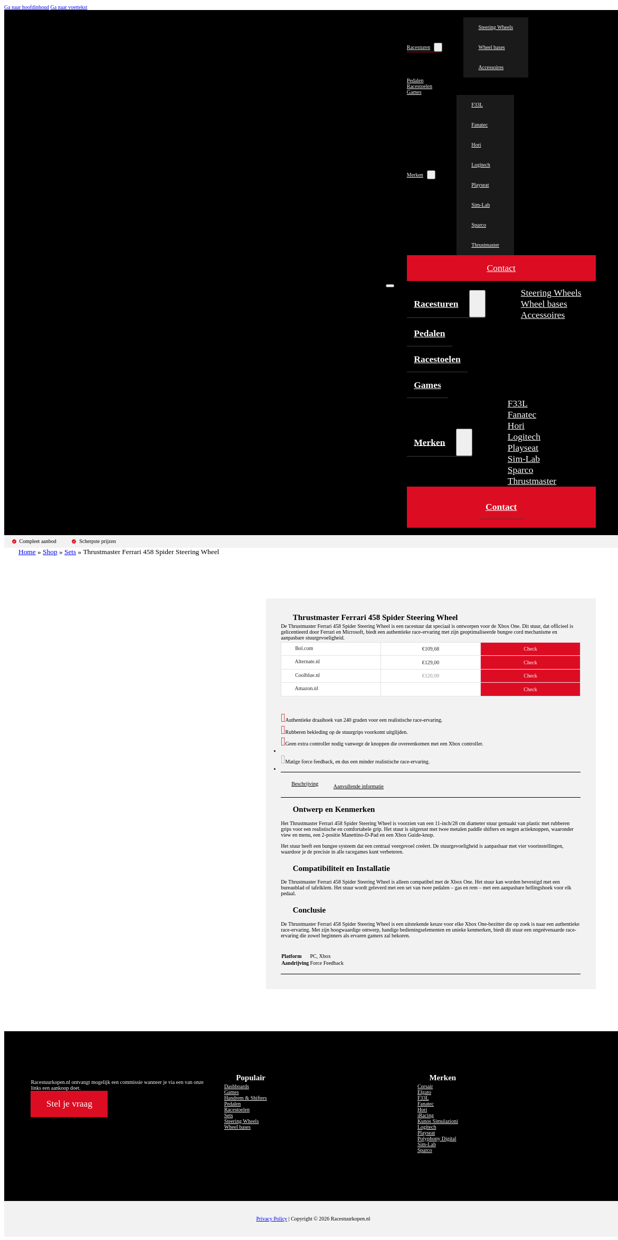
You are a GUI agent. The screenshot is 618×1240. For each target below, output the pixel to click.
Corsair (425, 1086)
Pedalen (415, 80)
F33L (477, 105)
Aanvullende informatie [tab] (359, 786)
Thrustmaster (485, 245)
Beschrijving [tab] (304, 784)
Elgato (424, 1092)
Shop (50, 552)
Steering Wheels (495, 27)
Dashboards (236, 1086)
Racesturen (418, 47)
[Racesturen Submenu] (438, 47)
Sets (70, 552)
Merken (415, 175)
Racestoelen (419, 86)
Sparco (478, 225)
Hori (476, 145)
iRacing (425, 1115)
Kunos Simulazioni (437, 1121)
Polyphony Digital (437, 1138)
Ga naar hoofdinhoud (26, 7)
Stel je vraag (69, 1103)
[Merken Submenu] (431, 174)
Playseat (480, 185)
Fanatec (479, 125)
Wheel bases (491, 47)
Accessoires (490, 67)
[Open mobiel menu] (390, 285)
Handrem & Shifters (245, 1098)
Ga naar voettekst (68, 7)
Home (27, 552)
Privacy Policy (272, 1219)
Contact (501, 268)
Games (414, 92)
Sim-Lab (480, 205)
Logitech (480, 165)
